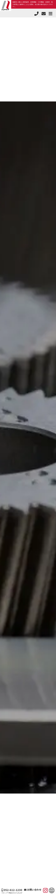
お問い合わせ (32, 889)
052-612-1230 (11, 889)
